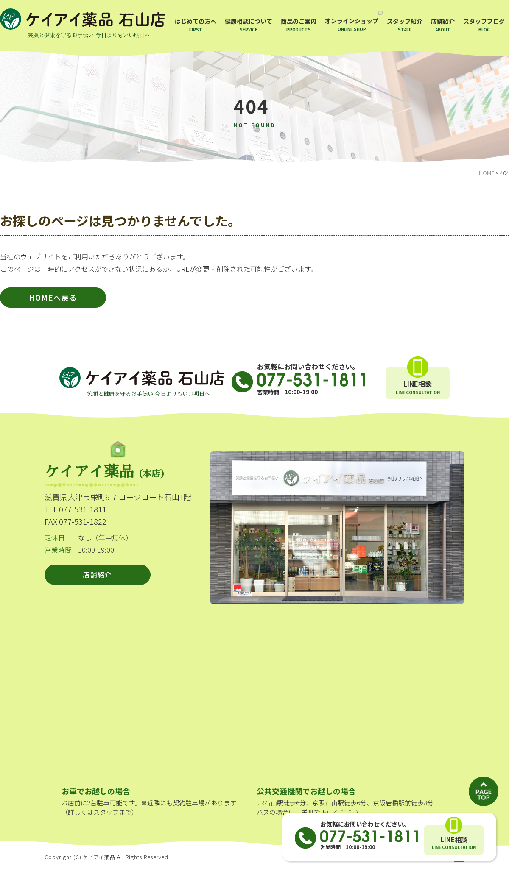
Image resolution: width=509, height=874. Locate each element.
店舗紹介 (443, 25)
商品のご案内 (298, 25)
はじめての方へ (195, 25)
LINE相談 (454, 843)
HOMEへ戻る (53, 300)
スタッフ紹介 (404, 25)
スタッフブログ (484, 25)
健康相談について (248, 25)
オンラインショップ (351, 24)
